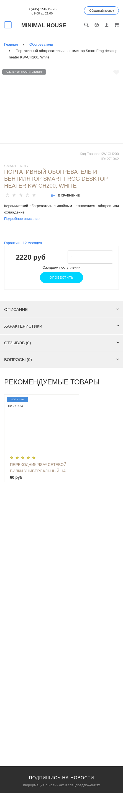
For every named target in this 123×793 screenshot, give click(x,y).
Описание (61, 309)
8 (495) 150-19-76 (42, 9)
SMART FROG (16, 166)
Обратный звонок (101, 10)
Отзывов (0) (61, 342)
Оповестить (61, 277)
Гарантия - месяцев (23, 243)
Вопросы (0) (61, 359)
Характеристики (61, 326)
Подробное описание (22, 219)
